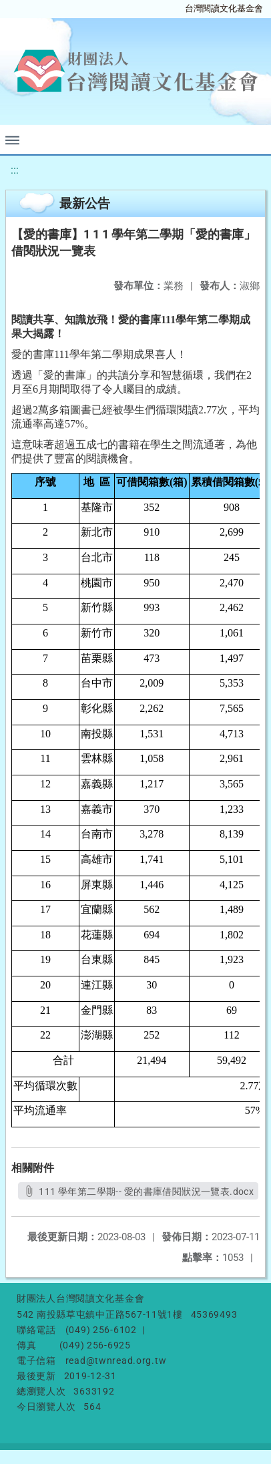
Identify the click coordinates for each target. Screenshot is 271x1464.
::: (15, 170)
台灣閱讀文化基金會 (224, 8)
